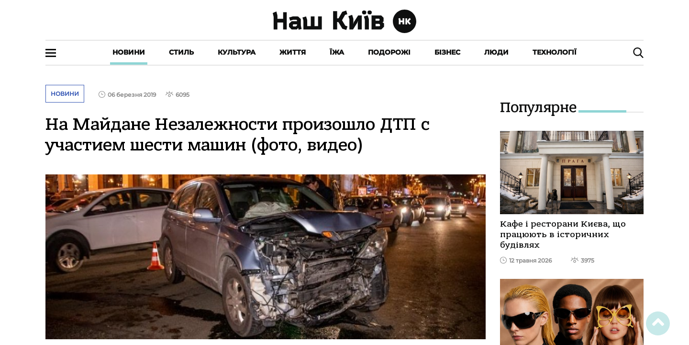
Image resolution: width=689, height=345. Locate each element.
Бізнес (447, 52)
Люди (496, 52)
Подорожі (389, 52)
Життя (292, 52)
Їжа (337, 52)
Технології (555, 52)
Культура (237, 52)
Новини (128, 52)
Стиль (181, 52)
